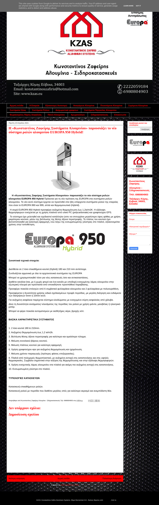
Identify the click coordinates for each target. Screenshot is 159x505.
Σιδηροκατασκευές (99, 115)
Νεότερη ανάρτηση (17, 478)
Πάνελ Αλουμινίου (56, 115)
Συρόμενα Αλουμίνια (138, 106)
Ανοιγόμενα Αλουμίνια (83, 106)
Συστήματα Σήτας (18, 110)
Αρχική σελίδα (16, 106)
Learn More (128, 6)
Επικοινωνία (120, 115)
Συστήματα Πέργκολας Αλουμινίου (100, 110)
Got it (138, 6)
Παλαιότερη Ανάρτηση (111, 478)
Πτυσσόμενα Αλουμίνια (111, 106)
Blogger (119, 500)
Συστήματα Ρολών (40, 110)
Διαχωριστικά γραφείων (67, 110)
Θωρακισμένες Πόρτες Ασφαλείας (26, 115)
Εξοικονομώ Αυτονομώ (56, 106)
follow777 (106, 500)
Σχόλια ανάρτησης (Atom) (70, 485)
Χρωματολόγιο (78, 115)
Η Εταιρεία (34, 106)
